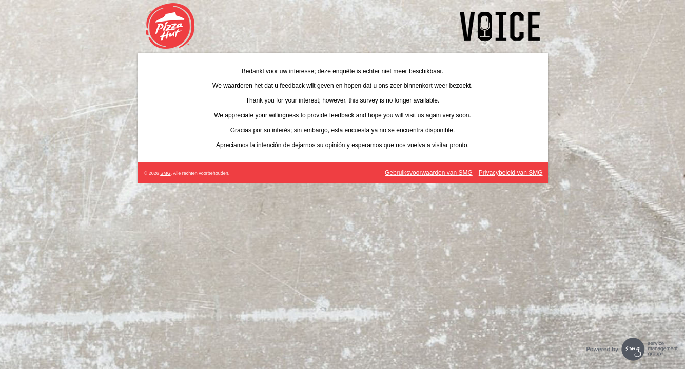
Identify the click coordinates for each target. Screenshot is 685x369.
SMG (165, 173)
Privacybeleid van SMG (511, 172)
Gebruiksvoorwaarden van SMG (429, 172)
